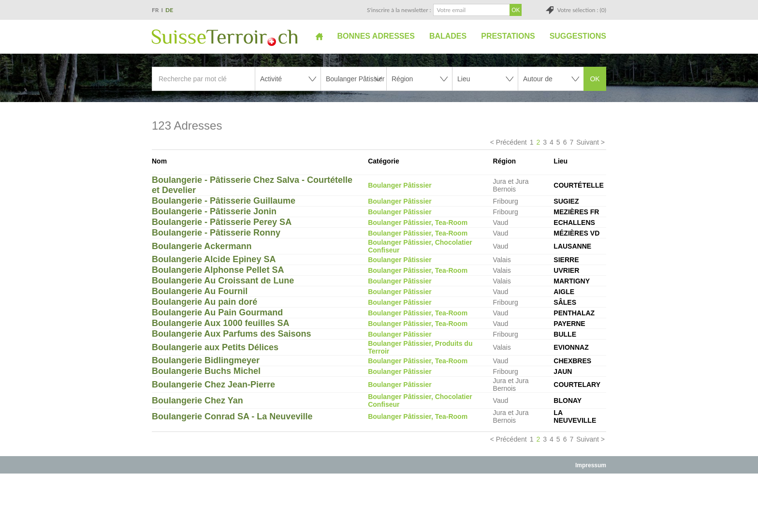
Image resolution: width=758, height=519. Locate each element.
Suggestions (578, 36)
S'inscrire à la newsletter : (399, 10)
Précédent (511, 142)
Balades (447, 36)
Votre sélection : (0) (581, 10)
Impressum (590, 465)
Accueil (319, 36)
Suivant (587, 142)
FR (155, 10)
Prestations (508, 36)
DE (169, 10)
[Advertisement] (379, 496)
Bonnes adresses (376, 36)
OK (594, 79)
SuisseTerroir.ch (224, 38)
